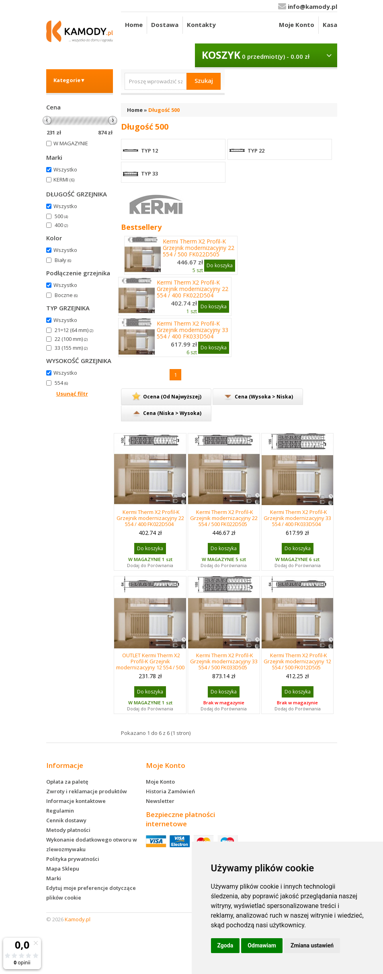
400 (61, 225)
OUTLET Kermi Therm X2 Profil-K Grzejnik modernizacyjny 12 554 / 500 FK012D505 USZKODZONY (150, 664)
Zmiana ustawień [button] (312, 945)
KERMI (63, 179)
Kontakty (201, 25)
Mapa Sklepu (62, 868)
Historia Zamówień (170, 791)
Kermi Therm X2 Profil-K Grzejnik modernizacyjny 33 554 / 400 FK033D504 (192, 330)
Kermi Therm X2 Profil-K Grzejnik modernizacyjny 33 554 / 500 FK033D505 (224, 661)
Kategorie (69, 80)
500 (61, 216)
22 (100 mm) (71, 339)
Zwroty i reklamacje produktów (86, 791)
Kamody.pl (77, 919)
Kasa (330, 25)
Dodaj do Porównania (150, 565)
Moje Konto (296, 25)
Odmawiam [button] (262, 945)
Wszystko (65, 169)
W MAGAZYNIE (70, 143)
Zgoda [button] (225, 945)
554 (61, 382)
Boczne (66, 295)
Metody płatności (68, 830)
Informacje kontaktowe (76, 801)
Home (134, 25)
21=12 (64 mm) (74, 330)
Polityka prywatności (72, 859)
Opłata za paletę (67, 781)
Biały (63, 260)
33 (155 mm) (71, 347)
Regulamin (60, 810)
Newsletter (160, 801)
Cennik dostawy (66, 820)
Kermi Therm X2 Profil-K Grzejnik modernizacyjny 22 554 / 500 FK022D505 (198, 248)
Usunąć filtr (72, 393)
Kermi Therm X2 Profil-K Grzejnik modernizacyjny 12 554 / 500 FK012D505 (297, 661)
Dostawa (164, 25)
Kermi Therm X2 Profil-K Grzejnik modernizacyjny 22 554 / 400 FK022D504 (192, 289)
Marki (53, 878)
